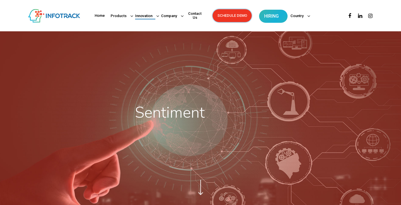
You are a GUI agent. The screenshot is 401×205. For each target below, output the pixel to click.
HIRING (271, 16)
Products (120, 16)
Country (298, 16)
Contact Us (194, 16)
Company (170, 16)
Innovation (145, 16)
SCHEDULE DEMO (232, 16)
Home (100, 16)
